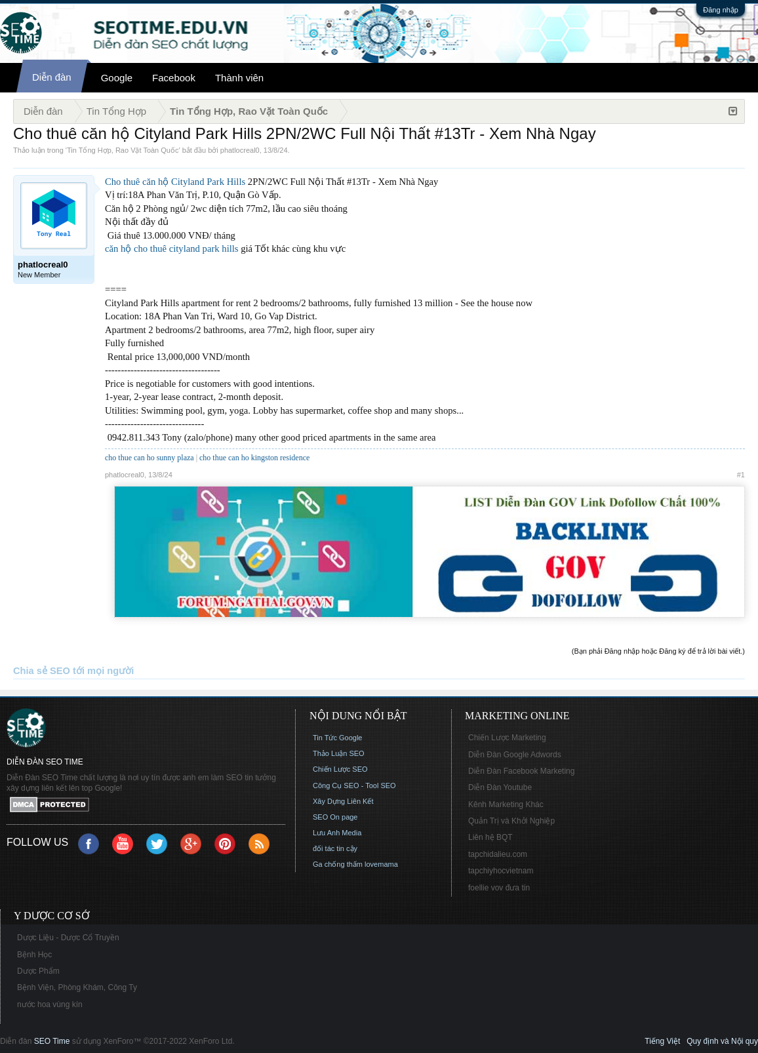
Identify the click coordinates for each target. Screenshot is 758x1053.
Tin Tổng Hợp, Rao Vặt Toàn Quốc (122, 150)
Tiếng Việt (662, 1041)
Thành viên (239, 77)
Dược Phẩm (38, 971)
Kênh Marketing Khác (506, 804)
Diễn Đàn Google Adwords (514, 754)
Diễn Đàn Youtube (500, 787)
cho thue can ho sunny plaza (149, 457)
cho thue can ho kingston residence (254, 457)
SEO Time (52, 1041)
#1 (741, 475)
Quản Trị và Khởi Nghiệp (511, 820)
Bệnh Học (34, 954)
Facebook (173, 77)
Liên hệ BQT (490, 837)
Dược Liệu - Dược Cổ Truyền (68, 937)
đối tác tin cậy (335, 848)
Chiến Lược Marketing (507, 737)
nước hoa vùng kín (50, 1004)
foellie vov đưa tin (499, 887)
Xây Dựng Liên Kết (343, 801)
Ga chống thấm (338, 864)
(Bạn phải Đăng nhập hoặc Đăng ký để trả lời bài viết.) (658, 651)
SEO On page (335, 817)
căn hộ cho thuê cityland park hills (172, 248)
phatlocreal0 (240, 150)
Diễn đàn (51, 77)
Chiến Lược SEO (340, 769)
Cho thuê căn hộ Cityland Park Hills (175, 181)
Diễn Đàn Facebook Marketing (521, 771)
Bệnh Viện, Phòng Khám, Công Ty (77, 987)
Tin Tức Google (337, 738)
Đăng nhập (720, 10)
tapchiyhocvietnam (500, 870)
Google (116, 77)
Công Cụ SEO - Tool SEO (354, 785)
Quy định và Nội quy (722, 1041)
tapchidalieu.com (497, 854)
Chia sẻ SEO (41, 671)
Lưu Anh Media (337, 833)
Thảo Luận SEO (339, 753)
